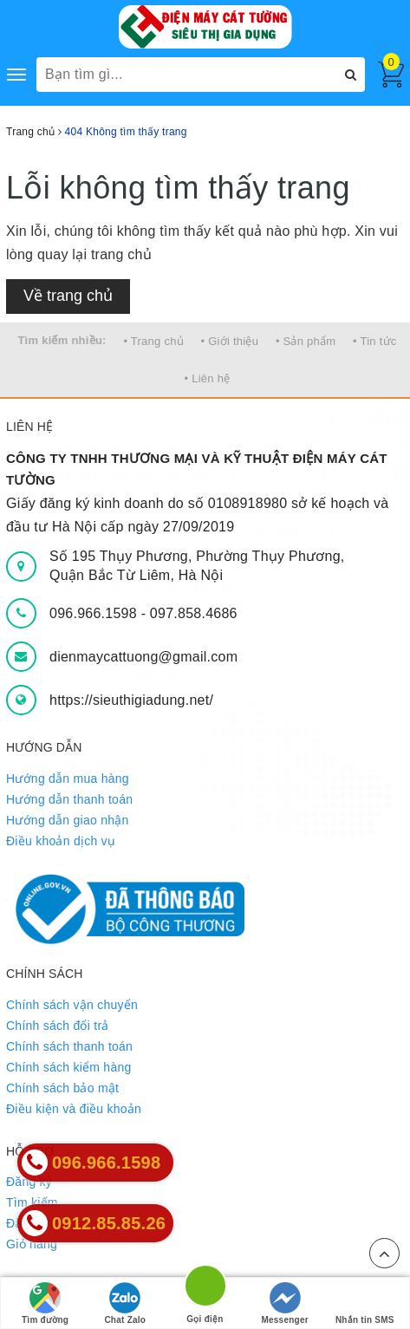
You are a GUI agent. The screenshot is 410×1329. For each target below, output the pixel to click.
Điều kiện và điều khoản (73, 1109)
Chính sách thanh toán (69, 1046)
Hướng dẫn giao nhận (67, 820)
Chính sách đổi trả (57, 1026)
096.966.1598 (95, 613)
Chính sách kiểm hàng (69, 1067)
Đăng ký (29, 1182)
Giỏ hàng (31, 1244)
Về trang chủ (68, 295)
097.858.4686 (194, 613)
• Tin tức (374, 341)
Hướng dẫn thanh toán (69, 799)
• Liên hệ (208, 378)
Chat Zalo (125, 1303)
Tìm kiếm (32, 1202)
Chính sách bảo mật (62, 1088)
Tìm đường (45, 1303)
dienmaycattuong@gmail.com (143, 656)
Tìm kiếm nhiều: (61, 340)
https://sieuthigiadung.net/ (131, 700)
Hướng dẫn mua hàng (67, 778)
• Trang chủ (153, 341)
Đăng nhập (37, 1223)
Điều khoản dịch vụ (60, 841)
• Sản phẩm (305, 341)
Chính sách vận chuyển (72, 1005)
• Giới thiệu (230, 341)
